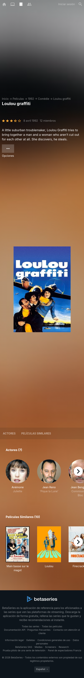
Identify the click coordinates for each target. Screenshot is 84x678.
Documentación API (14, 629)
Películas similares (36, 433)
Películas (18, 98)
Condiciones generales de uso (54, 640)
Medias (38, 647)
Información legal (14, 640)
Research (64, 647)
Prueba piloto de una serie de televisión (24, 650)
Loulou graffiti (62, 98)
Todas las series (30, 626)
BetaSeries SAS (23, 647)
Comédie (43, 98)
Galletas (30, 640)
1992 (31, 98)
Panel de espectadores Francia (64, 650)
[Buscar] (80, 4)
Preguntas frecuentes (38, 629)
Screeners (50, 647)
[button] (18, 478)
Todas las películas (52, 626)
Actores (9, 433)
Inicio (5, 98)
